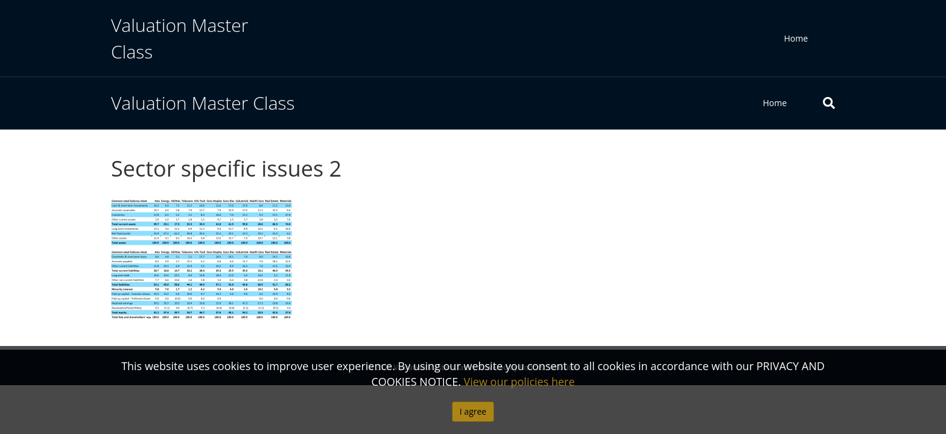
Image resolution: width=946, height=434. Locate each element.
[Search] (820, 103)
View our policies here (519, 381)
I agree (473, 411)
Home (796, 38)
